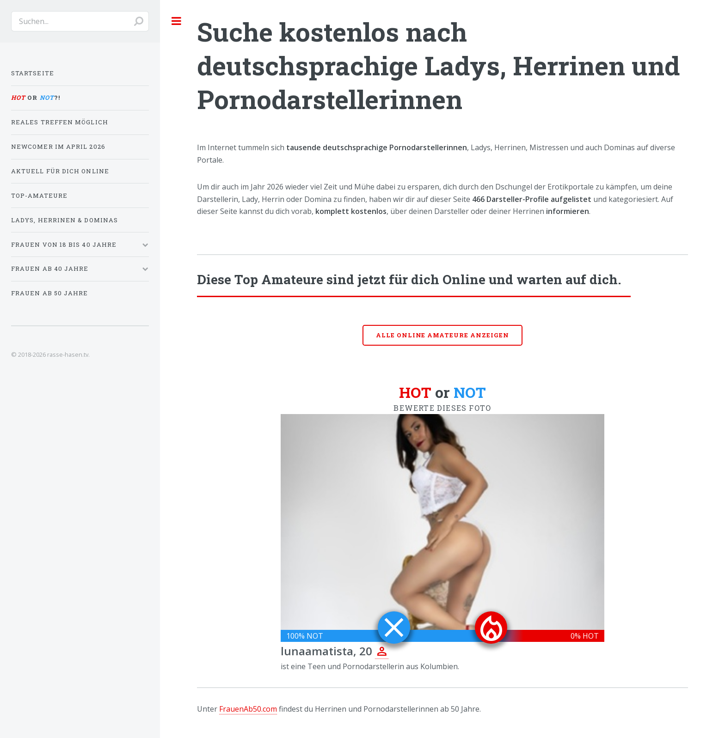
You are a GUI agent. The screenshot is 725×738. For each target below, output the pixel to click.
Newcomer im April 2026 (58, 146)
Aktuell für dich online (60, 171)
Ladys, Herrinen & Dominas (64, 220)
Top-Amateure (39, 195)
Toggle (176, 21)
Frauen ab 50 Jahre (49, 293)
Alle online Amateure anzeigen (442, 335)
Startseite (32, 73)
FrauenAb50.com (248, 709)
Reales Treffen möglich (59, 122)
